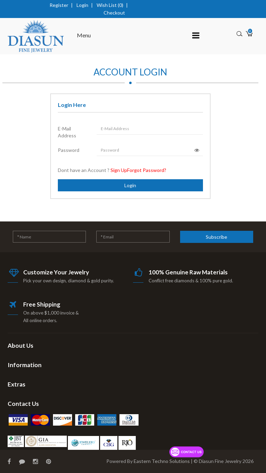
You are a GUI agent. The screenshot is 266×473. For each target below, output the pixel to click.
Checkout (114, 13)
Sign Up (118, 170)
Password (68, 150)
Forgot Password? (146, 170)
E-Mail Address (67, 132)
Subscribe (216, 237)
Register (59, 5)
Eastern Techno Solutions (162, 461)
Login (82, 5)
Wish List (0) (110, 5)
